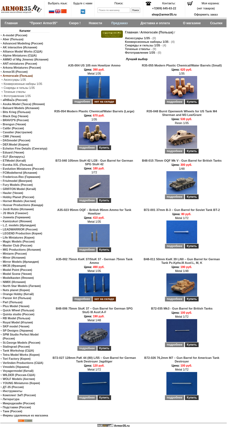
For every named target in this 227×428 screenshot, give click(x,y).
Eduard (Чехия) (13, 152)
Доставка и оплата (155, 23)
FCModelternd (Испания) (20, 172)
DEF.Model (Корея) (16, 144)
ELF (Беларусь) (14, 156)
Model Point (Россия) (17, 269)
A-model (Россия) (15, 35)
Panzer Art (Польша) (17, 298)
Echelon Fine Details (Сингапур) (25, 148)
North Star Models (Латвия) (22, 286)
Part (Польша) (12, 302)
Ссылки (216, 23)
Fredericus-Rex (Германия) (21, 176)
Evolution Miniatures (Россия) (23, 168)
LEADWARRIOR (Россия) (20, 229)
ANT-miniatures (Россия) (20, 63)
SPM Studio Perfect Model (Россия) (21, 336)
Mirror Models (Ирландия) (21, 261)
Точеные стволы (15, 91)
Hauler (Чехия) (13, 192)
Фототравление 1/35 (17, 96)
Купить (192, 101)
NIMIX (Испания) (14, 282)
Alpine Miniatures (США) (20, 55)
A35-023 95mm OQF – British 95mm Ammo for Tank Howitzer (94, 211)
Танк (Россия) (12, 411)
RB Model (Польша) (16, 318)
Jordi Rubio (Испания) (18, 209)
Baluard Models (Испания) (21, 108)
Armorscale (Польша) (156, 32)
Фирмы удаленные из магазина (25, 415)
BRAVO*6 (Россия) (16, 120)
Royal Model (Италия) (18, 322)
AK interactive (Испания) (20, 47)
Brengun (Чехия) (14, 124)
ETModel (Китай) (14, 160)
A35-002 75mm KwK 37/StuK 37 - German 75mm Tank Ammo (94, 261)
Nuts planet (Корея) (16, 290)
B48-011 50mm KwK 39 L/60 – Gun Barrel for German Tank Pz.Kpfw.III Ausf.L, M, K (182, 261)
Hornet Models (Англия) (19, 201)
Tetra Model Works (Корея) (21, 354)
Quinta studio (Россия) (18, 314)
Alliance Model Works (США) (22, 51)
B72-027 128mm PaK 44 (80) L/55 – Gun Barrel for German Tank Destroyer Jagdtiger (94, 359)
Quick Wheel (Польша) (18, 310)
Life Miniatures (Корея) (19, 237)
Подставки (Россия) (17, 407)
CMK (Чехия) (12, 136)
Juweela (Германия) (16, 217)
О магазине (192, 23)
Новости (95, 23)
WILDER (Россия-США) (19, 375)
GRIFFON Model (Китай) (19, 189)
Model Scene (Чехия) (17, 273)
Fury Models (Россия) (18, 184)
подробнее (82, 101)
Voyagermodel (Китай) (18, 370)
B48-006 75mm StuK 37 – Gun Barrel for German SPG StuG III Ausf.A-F (94, 310)
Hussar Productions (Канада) (23, 205)
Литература (11, 399)
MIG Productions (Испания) (22, 249)
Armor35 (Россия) (15, 71)
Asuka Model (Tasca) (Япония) (24, 104)
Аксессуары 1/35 (15, 79)
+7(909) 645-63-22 (164, 8)
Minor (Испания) (14, 257)
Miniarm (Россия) (15, 253)
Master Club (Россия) (17, 245)
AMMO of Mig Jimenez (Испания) (25, 59)
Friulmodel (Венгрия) (17, 180)
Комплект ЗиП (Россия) (19, 395)
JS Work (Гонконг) (15, 213)
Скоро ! (74, 23)
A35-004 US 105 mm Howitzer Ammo (94, 65)
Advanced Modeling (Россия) (23, 43)
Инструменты (12, 391)
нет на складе (104, 101)
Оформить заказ (206, 14)
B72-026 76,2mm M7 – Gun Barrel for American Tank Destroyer (181, 359)
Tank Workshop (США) (18, 350)
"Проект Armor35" (43, 23)
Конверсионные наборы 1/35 (23, 83)
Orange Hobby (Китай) (18, 294)
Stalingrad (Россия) (16, 346)
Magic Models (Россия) (19, 241)
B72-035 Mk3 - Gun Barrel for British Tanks (182, 308)
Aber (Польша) (13, 39)
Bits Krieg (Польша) (17, 112)
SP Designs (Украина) (18, 330)
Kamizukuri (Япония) (17, 221)
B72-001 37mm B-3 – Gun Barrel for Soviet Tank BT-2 (182, 210)
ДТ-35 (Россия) (13, 387)
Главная (11, 23)
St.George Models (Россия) (21, 342)
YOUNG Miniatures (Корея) (21, 383)
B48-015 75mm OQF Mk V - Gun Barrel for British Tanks (182, 160)
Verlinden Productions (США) (23, 362)
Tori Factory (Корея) (17, 358)
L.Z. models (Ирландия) (19, 225)
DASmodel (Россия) (16, 140)
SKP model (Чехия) (16, 326)
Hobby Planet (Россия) (18, 197)
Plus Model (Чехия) (16, 306)
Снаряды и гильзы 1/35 (19, 87)
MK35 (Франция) (14, 265)
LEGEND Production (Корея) (22, 233)
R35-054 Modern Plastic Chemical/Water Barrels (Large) (94, 111)
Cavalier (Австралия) (17, 132)
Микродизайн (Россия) (19, 403)
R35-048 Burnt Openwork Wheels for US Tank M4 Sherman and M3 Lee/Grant (182, 113)
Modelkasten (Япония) (18, 277)
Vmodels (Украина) (16, 366)
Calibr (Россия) (13, 128)
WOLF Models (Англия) (19, 379)
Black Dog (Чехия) (15, 116)
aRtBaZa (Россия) (15, 99)
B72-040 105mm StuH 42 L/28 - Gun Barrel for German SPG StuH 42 (94, 162)
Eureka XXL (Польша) (18, 164)
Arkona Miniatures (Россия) (22, 67)
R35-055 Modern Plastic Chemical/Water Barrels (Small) (182, 65)
